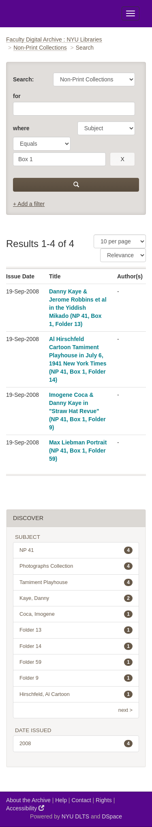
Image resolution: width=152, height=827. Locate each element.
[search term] (59, 159)
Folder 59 (76, 662)
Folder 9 (76, 678)
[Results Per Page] (120, 241)
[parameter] (106, 128)
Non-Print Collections (40, 47)
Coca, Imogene (76, 614)
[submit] (76, 185)
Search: (23, 79)
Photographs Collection (76, 566)
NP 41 (76, 550)
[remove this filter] (122, 159)
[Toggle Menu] (130, 13)
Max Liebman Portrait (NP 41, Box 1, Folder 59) (78, 450)
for (17, 96)
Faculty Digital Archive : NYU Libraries (54, 39)
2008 (76, 743)
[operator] (42, 144)
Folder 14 (76, 646)
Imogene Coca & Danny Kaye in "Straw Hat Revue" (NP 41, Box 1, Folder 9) (77, 411)
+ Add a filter (29, 204)
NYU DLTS (75, 816)
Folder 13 (76, 630)
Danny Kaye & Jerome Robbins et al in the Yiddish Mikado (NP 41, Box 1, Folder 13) (78, 307)
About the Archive (28, 800)
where (21, 128)
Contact (81, 800)
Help (61, 800)
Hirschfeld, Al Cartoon (76, 694)
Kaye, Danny (76, 598)
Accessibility (25, 808)
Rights (104, 800)
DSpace (112, 816)
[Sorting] (123, 255)
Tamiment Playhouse (76, 582)
